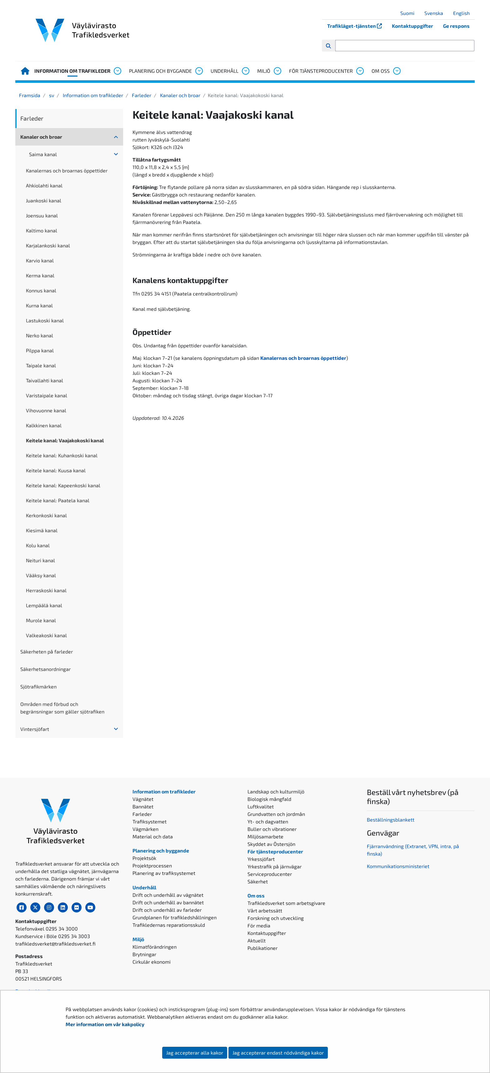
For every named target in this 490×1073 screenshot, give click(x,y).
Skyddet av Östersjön (271, 844)
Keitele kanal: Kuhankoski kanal (62, 455)
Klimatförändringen (154, 947)
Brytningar (144, 954)
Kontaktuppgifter (412, 26)
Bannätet (142, 806)
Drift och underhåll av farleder (167, 910)
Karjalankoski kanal (48, 245)
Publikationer (263, 948)
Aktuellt (257, 940)
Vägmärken (145, 829)
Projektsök (144, 858)
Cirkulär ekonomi (151, 962)
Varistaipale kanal (46, 395)
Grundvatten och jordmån (276, 814)
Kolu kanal (38, 545)
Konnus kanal (41, 290)
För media (259, 925)
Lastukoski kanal (45, 320)
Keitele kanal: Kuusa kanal (56, 470)
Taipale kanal (41, 365)
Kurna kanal (39, 305)
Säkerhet (258, 881)
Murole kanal (41, 620)
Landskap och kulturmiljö (276, 791)
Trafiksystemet (149, 821)
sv (51, 95)
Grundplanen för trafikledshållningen (174, 917)
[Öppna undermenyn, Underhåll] (245, 71)
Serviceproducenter (270, 874)
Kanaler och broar (179, 95)
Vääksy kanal (41, 575)
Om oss (381, 71)
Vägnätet (142, 799)
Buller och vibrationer (272, 829)
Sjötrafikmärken (38, 686)
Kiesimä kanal (42, 530)
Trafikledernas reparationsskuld (168, 925)
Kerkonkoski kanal (46, 515)
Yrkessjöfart (261, 859)
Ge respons (456, 26)
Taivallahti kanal (44, 380)
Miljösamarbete (265, 836)
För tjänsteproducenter (321, 71)
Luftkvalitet (261, 806)
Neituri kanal (40, 560)
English (464, 13)
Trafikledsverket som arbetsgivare (286, 903)
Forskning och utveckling (276, 918)
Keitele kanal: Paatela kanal (57, 500)
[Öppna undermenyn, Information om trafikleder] (117, 71)
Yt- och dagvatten (268, 821)
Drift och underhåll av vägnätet (167, 895)
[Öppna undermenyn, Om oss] (396, 71)
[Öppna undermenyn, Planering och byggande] (199, 71)
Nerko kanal (39, 335)
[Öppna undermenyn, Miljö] (277, 71)
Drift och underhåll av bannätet (168, 902)
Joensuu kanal (42, 215)
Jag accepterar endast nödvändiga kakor (278, 1053)
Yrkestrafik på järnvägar (275, 866)
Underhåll (224, 71)
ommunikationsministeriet (399, 866)
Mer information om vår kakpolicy (105, 1024)
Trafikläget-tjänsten (357, 26)
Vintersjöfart (34, 729)
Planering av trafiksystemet (163, 873)
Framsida (29, 95)
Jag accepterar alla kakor (194, 1053)
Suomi (409, 13)
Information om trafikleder (72, 71)
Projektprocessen (152, 865)
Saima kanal (43, 154)
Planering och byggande (160, 71)
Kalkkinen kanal (44, 425)
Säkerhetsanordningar (45, 669)
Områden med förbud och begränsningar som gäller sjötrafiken (62, 707)
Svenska (436, 13)
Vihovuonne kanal (46, 410)
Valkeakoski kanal (46, 635)
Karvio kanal (40, 260)
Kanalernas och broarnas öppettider (67, 170)
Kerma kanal (40, 275)
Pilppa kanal (40, 350)
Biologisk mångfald (269, 799)
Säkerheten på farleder (46, 651)
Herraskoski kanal (46, 590)
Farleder (141, 95)
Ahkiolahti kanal (44, 185)
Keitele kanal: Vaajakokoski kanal (65, 440)
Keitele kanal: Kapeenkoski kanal (63, 485)
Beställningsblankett (391, 819)
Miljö (263, 71)
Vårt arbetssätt (265, 910)
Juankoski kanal (43, 200)
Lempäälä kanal (44, 605)
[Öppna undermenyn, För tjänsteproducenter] (360, 71)
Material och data (152, 836)
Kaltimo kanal (41, 230)
